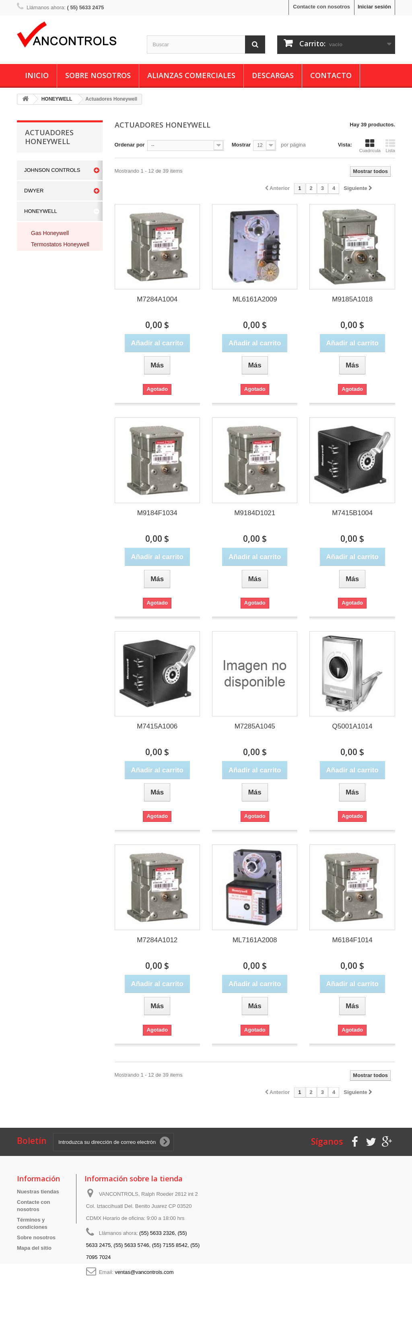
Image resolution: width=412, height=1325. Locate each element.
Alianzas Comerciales (191, 75)
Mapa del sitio (34, 1248)
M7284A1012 (157, 940)
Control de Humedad (57, 360)
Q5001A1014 (352, 726)
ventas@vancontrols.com (144, 1272)
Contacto (331, 75)
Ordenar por (130, 145)
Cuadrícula (370, 145)
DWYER (33, 191)
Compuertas (46, 337)
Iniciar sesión (374, 7)
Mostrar (241, 145)
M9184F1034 (157, 513)
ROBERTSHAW (42, 386)
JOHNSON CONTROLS (52, 170)
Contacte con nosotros (321, 7)
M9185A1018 (352, 299)
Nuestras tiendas (38, 1192)
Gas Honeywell (50, 233)
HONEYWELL (40, 211)
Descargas (273, 75)
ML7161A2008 (255, 940)
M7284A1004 (157, 299)
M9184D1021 (254, 513)
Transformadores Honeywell (52, 323)
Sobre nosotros (98, 75)
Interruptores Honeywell (47, 282)
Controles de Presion (59, 349)
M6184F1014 (352, 940)
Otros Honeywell (51, 308)
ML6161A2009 (255, 299)
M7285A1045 (255, 726)
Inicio (37, 75)
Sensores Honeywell (56, 296)
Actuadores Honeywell (59, 255)
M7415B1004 (352, 513)
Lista (390, 145)
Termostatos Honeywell (60, 244)
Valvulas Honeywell (55, 267)
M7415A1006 (157, 726)
